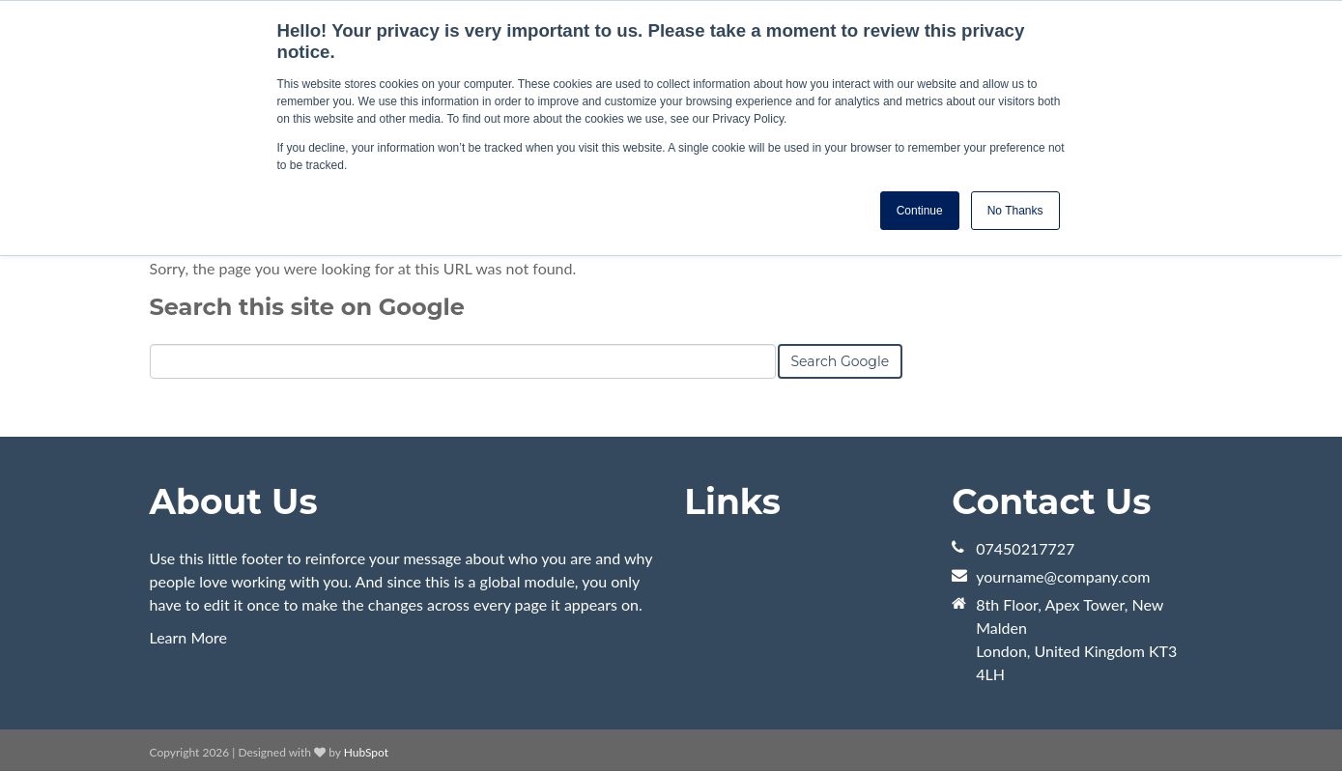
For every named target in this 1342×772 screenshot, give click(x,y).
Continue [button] (920, 210)
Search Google (840, 361)
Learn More (189, 637)
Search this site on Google (307, 307)
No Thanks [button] (1015, 210)
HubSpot (366, 752)
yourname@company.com (1063, 576)
